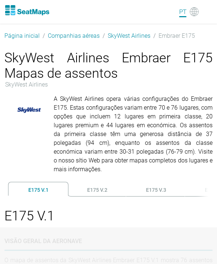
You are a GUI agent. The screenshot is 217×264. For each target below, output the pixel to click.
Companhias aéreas (74, 35)
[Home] (26, 10)
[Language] (189, 11)
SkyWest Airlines (129, 35)
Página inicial (22, 35)
